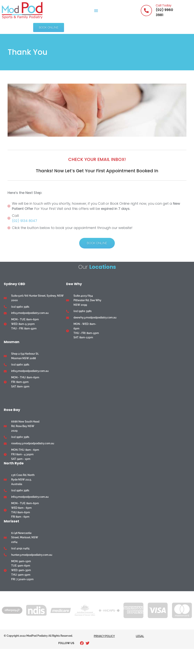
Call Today (163, 5)
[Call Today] (146, 10)
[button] (96, 10)
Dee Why (74, 283)
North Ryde (14, 463)
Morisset (11, 521)
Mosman (11, 341)
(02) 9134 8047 (24, 220)
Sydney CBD (14, 283)
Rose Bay (12, 409)
